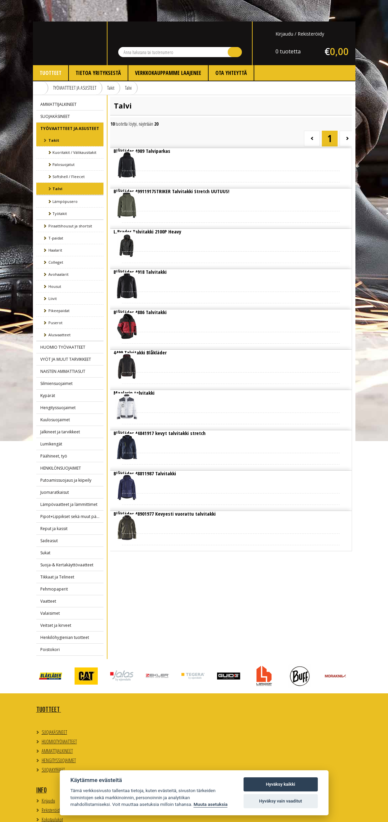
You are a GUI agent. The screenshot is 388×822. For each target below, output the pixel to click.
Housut (54, 264)
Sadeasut (49, 519)
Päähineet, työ (53, 434)
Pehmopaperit (54, 567)
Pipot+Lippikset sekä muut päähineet (71, 495)
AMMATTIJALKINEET (58, 83)
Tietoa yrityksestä (98, 51)
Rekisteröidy (311, 12)
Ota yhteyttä (231, 51)
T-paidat (55, 216)
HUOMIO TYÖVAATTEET (62, 326)
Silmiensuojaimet (56, 362)
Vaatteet (48, 579)
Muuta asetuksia (210, 804)
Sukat (45, 531)
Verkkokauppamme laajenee (168, 51)
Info (122, 688)
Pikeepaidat (59, 289)
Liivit (52, 276)
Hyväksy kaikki (280, 784)
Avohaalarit (58, 252)
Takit (110, 66)
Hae (235, 31)
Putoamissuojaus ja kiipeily (65, 459)
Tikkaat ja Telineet (57, 555)
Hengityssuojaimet (58, 386)
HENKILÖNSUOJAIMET (60, 446)
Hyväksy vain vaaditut (280, 801)
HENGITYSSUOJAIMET (59, 739)
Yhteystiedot (214, 688)
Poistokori (50, 628)
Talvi (128, 66)
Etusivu (40, 66)
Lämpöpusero (65, 179)
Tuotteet (50, 51)
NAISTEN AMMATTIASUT (62, 350)
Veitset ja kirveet (55, 604)
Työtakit (59, 191)
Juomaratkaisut (54, 471)
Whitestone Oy (337, 813)
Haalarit (55, 228)
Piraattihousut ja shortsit (70, 204)
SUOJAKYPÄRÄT (53, 748)
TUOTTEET (48, 688)
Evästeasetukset (290, 705)
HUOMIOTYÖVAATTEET (59, 720)
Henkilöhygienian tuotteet (64, 616)
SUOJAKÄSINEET (55, 95)
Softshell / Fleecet (68, 155)
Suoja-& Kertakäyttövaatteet (66, 543)
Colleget (55, 240)
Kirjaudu (284, 12)
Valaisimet (50, 592)
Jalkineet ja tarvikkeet (60, 410)
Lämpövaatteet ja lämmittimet (68, 483)
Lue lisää (138, 135)
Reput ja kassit (54, 507)
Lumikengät (51, 422)
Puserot (55, 301)
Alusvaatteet (59, 313)
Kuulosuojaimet (55, 398)
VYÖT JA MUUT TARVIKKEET (65, 338)
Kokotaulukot (132, 717)
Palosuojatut (63, 142)
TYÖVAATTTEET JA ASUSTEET (74, 66)
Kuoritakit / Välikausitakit (74, 130)
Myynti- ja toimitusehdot (141, 727)
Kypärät (47, 374)
